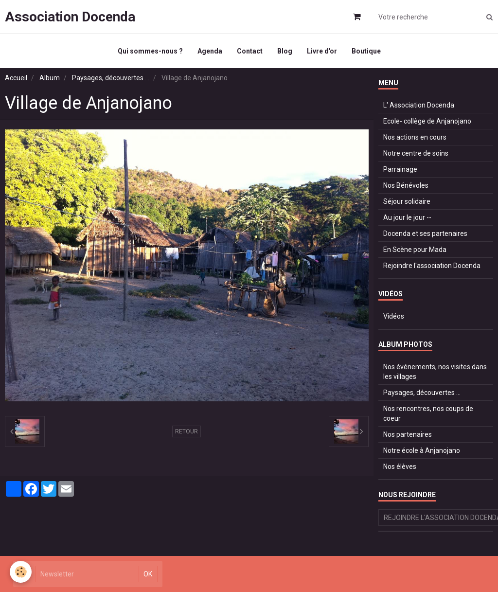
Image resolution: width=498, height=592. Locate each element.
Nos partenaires (407, 434)
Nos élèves (399, 466)
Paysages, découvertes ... (110, 78)
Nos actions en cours (414, 137)
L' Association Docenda (418, 105)
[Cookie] (21, 572)
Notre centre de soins (415, 153)
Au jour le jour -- (407, 217)
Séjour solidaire (406, 201)
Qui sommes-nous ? (150, 51)
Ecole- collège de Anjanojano (427, 121)
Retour (186, 431)
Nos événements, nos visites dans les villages (435, 371)
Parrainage (400, 169)
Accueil (16, 78)
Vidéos (393, 316)
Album (49, 78)
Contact (250, 51)
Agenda (209, 51)
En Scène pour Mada (414, 249)
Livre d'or (322, 51)
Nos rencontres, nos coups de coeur (428, 413)
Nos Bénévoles (405, 185)
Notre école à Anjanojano (421, 450)
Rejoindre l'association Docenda (431, 265)
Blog (284, 51)
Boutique (366, 51)
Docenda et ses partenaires (425, 233)
